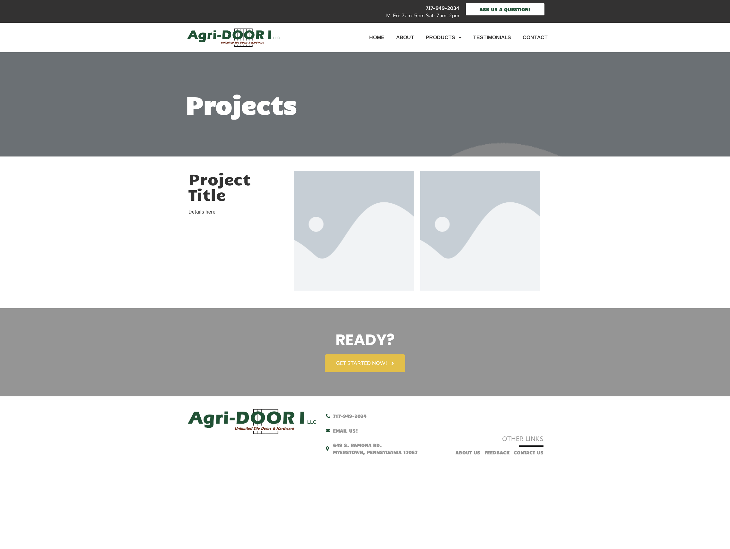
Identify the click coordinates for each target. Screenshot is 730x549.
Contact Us (528, 452)
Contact (535, 37)
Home (377, 37)
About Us (468, 452)
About (405, 37)
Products (444, 37)
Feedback (496, 452)
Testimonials (492, 37)
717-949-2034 (442, 9)
